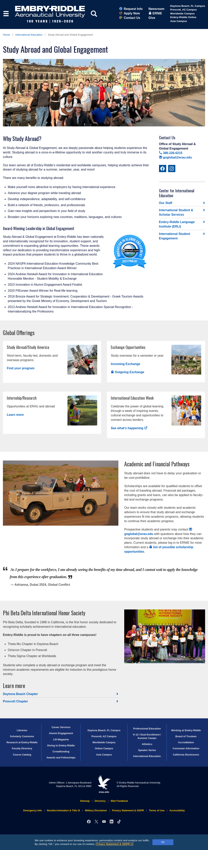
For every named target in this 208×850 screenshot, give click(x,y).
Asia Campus (178, 21)
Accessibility (177, 810)
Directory (100, 800)
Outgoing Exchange (127, 372)
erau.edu (104, 784)
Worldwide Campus (182, 13)
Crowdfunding (60, 751)
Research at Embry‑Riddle (22, 742)
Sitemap (85, 800)
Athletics (147, 744)
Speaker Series (147, 750)
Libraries (22, 730)
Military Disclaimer (96, 810)
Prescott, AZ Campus (183, 9)
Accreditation (186, 742)
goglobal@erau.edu (175, 157)
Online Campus (104, 748)
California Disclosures (186, 754)
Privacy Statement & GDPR (114, 844)
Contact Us (129, 17)
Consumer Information (186, 748)
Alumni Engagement (61, 733)
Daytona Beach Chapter (20, 694)
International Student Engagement (174, 236)
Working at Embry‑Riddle (186, 730)
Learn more (15, 414)
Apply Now (129, 13)
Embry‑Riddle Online (183, 17)
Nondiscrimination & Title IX (63, 810)
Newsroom (156, 9)
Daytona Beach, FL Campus (187, 5)
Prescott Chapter (15, 701)
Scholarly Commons (22, 736)
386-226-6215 (170, 153)
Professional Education (147, 728)
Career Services (61, 727)
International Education (28, 34)
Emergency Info (32, 810)
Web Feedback (119, 800)
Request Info (131, 9)
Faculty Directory (22, 748)
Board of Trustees (186, 736)
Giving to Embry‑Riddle (61, 745)
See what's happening (129, 428)
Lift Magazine (61, 739)
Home (6, 34)
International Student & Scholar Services (176, 212)
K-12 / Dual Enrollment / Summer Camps (147, 736)
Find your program (20, 368)
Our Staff (165, 203)
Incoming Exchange (125, 364)
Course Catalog (22, 754)
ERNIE (155, 13)
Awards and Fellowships (60, 757)
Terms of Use (156, 810)
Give (152, 17)
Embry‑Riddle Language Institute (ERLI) (177, 224)
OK (162, 842)
